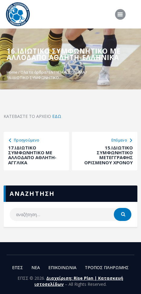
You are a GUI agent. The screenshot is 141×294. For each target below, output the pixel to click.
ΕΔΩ (56, 116)
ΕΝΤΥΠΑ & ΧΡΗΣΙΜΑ (67, 72)
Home (12, 72)
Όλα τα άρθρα (33, 72)
